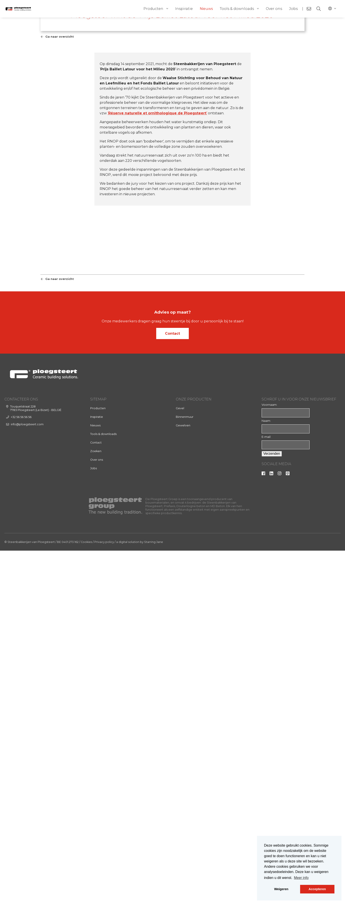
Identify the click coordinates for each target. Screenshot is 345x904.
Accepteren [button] (317, 889)
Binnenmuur (184, 770)
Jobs (293, 9)
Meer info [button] (301, 878)
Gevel (180, 761)
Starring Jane (153, 895)
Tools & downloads (237, 9)
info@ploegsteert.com (27, 777)
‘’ (157, 228)
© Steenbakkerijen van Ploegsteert (29, 895)
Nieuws (206, 9)
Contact (172, 687)
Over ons (274, 9)
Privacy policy (104, 895)
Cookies (86, 895)
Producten (153, 9)
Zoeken (95, 804)
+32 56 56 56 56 (21, 770)
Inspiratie (184, 9)
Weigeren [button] (281, 889)
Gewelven (183, 778)
